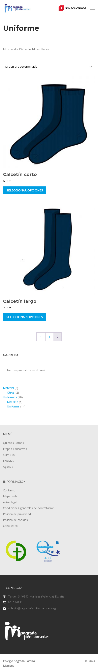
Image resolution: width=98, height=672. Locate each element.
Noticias (8, 460)
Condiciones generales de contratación (29, 508)
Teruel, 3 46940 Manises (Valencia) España (36, 596)
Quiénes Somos (13, 443)
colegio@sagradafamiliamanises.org (32, 608)
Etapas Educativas (15, 449)
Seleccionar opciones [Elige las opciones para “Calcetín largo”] (24, 317)
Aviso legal (10, 502)
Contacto (9, 490)
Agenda (8, 466)
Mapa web (10, 496)
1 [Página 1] (49, 336)
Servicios (9, 455)
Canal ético (10, 526)
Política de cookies (15, 520)
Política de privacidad (17, 514)
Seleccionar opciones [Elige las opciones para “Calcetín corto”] (24, 190)
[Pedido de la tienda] (49, 66)
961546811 (15, 602)
